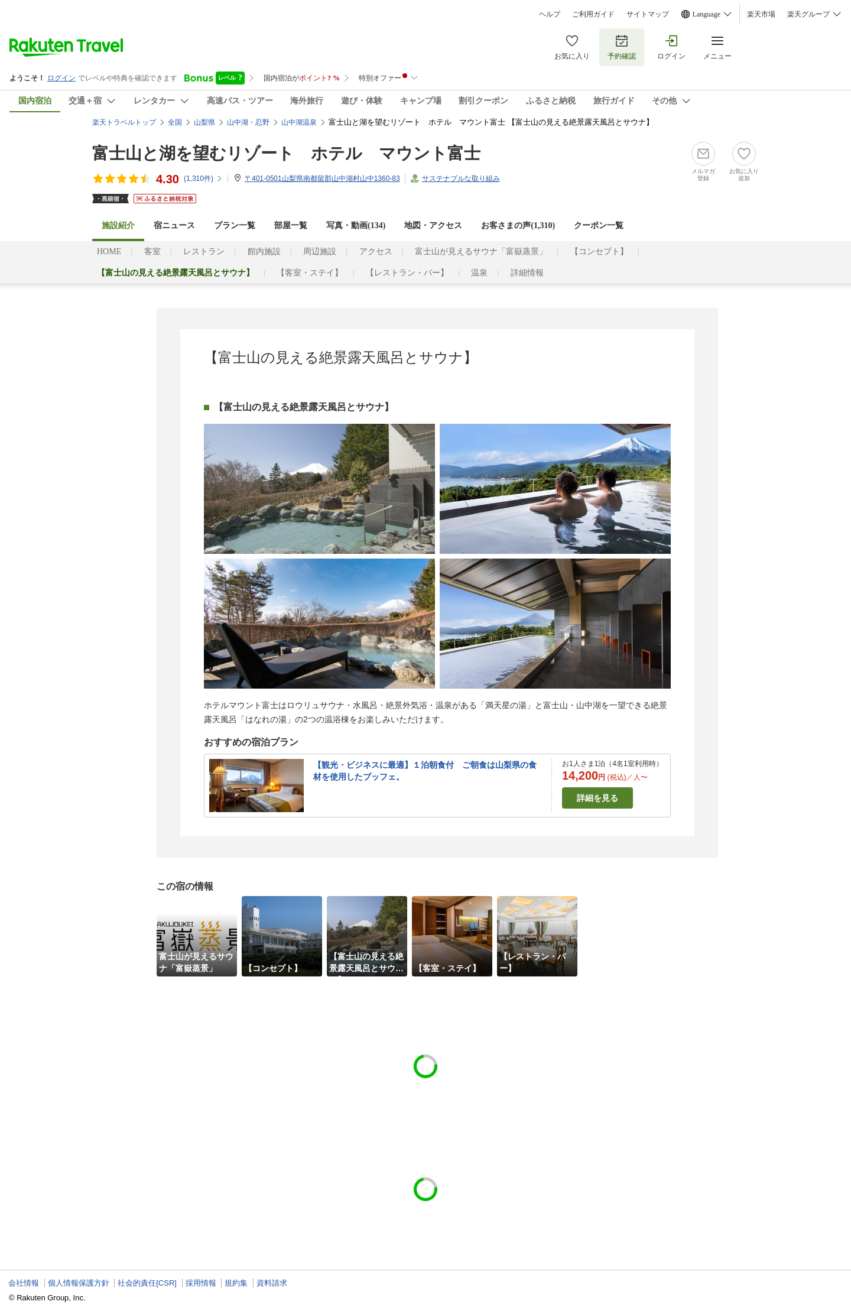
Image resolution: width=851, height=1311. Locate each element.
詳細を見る (597, 798)
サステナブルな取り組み (461, 178)
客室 (152, 251)
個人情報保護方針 (78, 1282)
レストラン (204, 251)
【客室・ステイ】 (310, 272)
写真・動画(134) (355, 225)
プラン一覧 (234, 225)
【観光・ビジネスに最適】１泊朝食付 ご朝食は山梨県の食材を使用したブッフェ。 (425, 770)
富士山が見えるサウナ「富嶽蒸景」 (481, 251)
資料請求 (271, 1282)
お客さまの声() (518, 225)
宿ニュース (174, 225)
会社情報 (23, 1282)
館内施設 (264, 251)
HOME (109, 251)
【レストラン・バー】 (407, 272)
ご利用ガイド (593, 14)
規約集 (236, 1282)
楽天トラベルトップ (124, 122)
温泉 (479, 272)
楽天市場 (761, 14)
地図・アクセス (433, 225)
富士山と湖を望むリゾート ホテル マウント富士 (286, 153)
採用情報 (201, 1282)
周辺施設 (319, 251)
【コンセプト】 (599, 251)
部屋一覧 (290, 225)
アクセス (375, 251)
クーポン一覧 (598, 225)
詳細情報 (527, 272)
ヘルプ (549, 14)
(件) (203, 178)
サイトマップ (647, 14)
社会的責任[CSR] (147, 1282)
